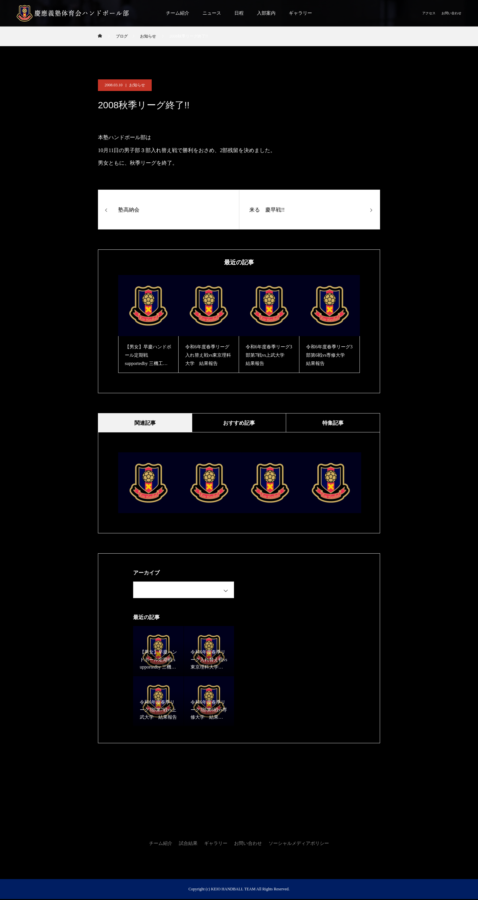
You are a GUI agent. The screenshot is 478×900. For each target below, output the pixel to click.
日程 (239, 13)
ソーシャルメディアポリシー (299, 844)
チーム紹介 (177, 13)
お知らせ (137, 85)
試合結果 (188, 844)
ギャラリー (300, 13)
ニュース (211, 13)
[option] (148, 324)
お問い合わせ (451, 13)
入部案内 (266, 13)
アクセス (429, 13)
